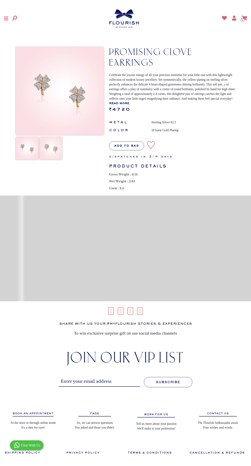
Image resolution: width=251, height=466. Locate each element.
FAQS (94, 413)
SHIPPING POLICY (22, 452)
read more (119, 103)
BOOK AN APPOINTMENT (33, 413)
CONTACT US (218, 413)
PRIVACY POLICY (83, 452)
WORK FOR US (156, 414)
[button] (6, 18)
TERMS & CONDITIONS (150, 452)
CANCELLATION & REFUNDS (217, 452)
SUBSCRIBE (168, 382)
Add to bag (126, 145)
